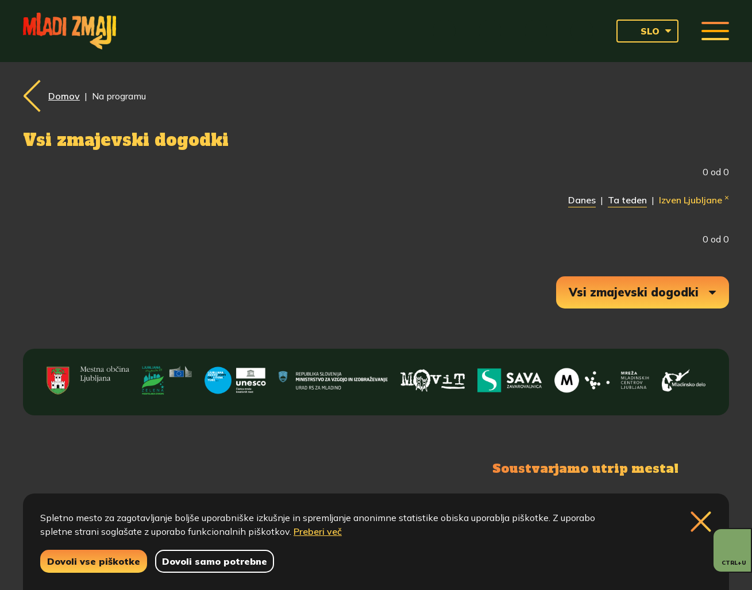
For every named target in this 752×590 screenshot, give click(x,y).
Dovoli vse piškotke (93, 561)
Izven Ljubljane (694, 199)
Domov (64, 96)
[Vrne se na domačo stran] (69, 31)
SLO (641, 31)
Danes (582, 200)
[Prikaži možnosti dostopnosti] (732, 550)
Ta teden (627, 200)
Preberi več (318, 531)
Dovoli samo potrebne (214, 561)
